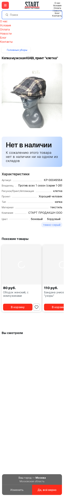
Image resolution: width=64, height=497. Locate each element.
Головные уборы (17, 49)
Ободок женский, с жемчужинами (16, 294)
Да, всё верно (47, 490)
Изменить (17, 490)
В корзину (18, 307)
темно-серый (51, 224)
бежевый (37, 219)
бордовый (53, 219)
